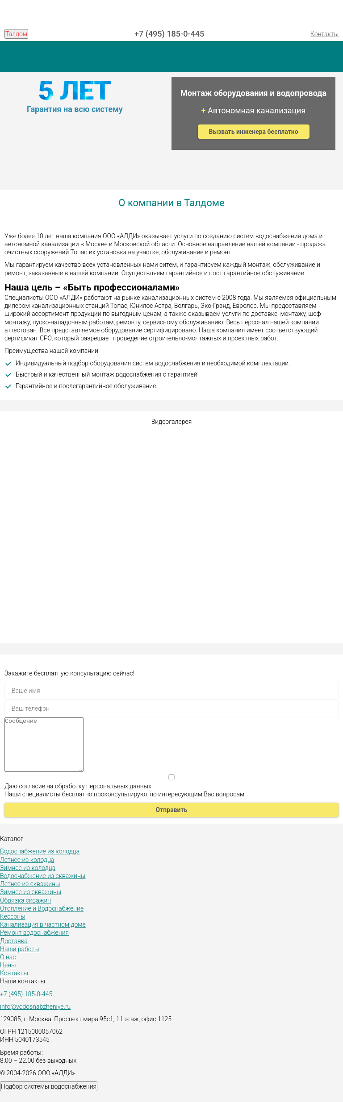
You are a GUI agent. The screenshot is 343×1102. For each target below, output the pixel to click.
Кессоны (12, 927)
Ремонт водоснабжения (34, 943)
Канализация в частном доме (43, 935)
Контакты (324, 33)
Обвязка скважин (25, 911)
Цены (8, 975)
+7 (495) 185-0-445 (169, 33)
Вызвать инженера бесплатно (253, 131)
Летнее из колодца (27, 870)
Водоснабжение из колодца (39, 862)
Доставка (14, 951)
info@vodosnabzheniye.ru (35, 1017)
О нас (8, 967)
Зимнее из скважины (30, 902)
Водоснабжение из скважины (42, 886)
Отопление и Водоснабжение (42, 919)
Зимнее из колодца (27, 878)
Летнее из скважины (30, 894)
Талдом (16, 33)
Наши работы (19, 959)
